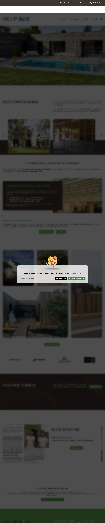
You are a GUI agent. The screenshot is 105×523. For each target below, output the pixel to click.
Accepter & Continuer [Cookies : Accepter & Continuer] (77, 266)
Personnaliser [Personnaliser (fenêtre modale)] (61, 266)
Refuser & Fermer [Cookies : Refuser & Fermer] (27, 266)
